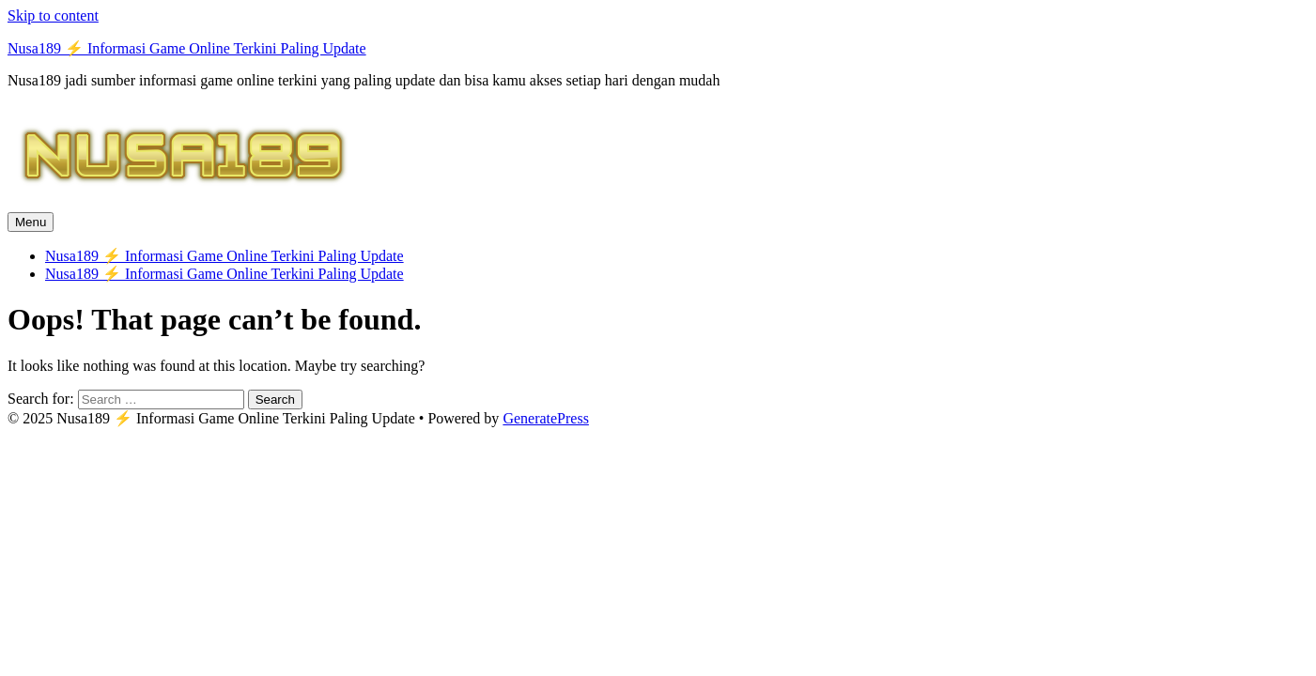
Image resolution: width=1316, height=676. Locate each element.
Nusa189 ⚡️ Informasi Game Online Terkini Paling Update (187, 48)
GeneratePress (546, 418)
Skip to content (53, 15)
